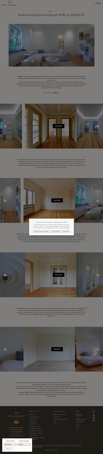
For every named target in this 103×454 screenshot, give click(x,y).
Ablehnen (66, 231)
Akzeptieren (56, 231)
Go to (8, 448)
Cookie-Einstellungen (41, 231)
